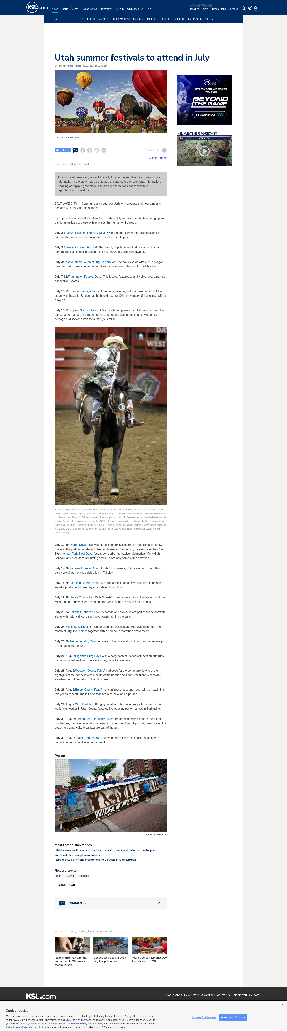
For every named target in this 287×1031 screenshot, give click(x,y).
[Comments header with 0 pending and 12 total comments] (111, 903)
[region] (143, 1015)
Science (179, 19)
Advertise (207, 995)
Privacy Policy (79, 1023)
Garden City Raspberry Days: (94, 718)
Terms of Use (62, 1023)
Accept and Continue (233, 1017)
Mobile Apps (174, 995)
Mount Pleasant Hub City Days (86, 232)
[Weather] (147, 10)
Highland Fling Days (88, 656)
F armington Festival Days (84, 276)
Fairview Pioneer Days (84, 568)
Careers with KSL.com (245, 995)
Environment (194, 19)
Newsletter (191, 995)
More (209, 19)
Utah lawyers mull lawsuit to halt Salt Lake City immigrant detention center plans (106, 850)
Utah (58, 875)
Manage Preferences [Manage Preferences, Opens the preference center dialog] (204, 1017)
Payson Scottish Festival (85, 310)
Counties (103, 19)
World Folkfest (84, 704)
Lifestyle (69, 875)
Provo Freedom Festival (81, 247)
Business (138, 19)
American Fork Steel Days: (76, 553)
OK (282, 1005)
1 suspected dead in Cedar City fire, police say (110, 959)
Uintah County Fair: (82, 597)
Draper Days (78, 544)
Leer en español (158, 158)
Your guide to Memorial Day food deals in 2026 (149, 959)
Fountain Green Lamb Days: (88, 582)
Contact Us (223, 995)
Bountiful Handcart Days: (85, 612)
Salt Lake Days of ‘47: (79, 626)
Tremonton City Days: (84, 641)
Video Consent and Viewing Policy (26, 1027)
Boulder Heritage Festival (86, 291)
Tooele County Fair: (87, 737)
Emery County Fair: (87, 689)
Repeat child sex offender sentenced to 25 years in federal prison (95, 860)
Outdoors (84, 875)
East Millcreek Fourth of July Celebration (89, 262)
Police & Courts (121, 19)
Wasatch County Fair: (89, 670)
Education (165, 19)
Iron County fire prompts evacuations (77, 855)
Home (91, 19)
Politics (151, 19)
